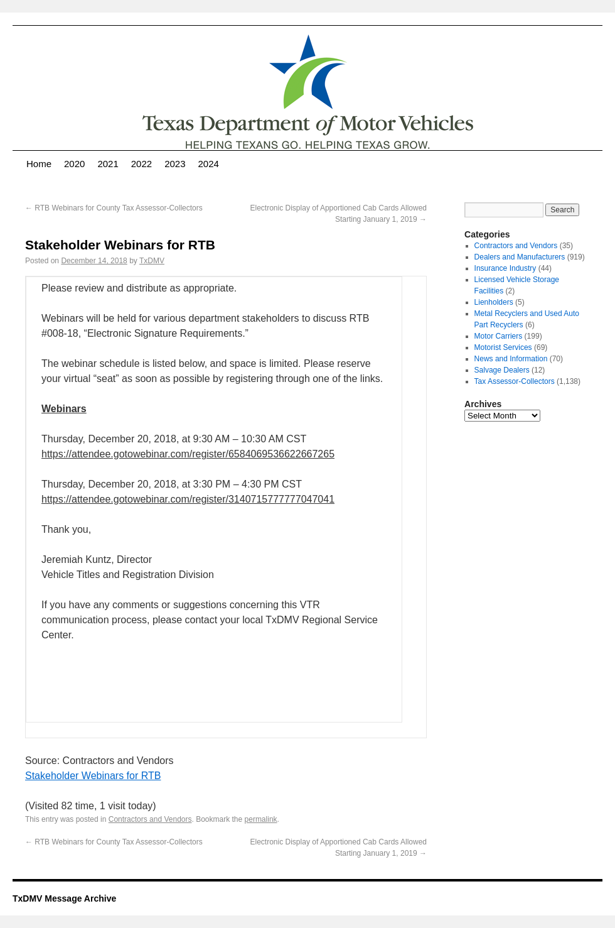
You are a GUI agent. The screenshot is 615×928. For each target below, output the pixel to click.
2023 (174, 163)
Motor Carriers (498, 336)
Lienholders (493, 302)
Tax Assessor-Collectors (514, 381)
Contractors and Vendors (150, 819)
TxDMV (151, 260)
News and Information (511, 358)
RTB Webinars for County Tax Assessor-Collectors (114, 208)
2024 (208, 163)
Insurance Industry (505, 268)
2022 (141, 163)
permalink (261, 819)
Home (38, 163)
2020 (74, 163)
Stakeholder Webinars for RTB (93, 775)
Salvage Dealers (502, 370)
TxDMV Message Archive (64, 898)
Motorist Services (503, 347)
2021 (107, 163)
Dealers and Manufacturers (519, 257)
